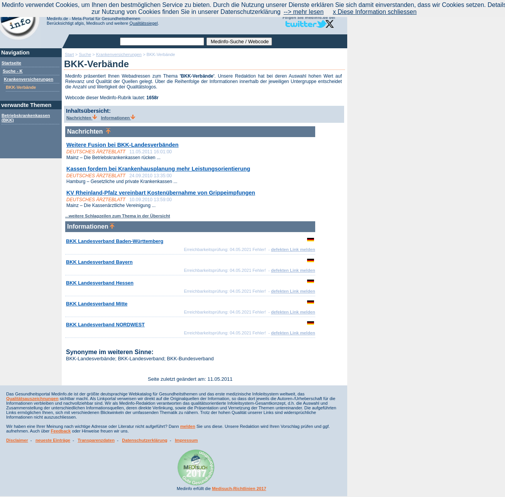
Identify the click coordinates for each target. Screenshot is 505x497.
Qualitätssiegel (144, 23)
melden (187, 426)
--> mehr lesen (304, 11)
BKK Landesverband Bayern (99, 262)
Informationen (118, 117)
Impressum (186, 440)
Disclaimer (17, 440)
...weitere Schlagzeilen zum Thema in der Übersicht (117, 216)
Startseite (11, 63)
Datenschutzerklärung (144, 440)
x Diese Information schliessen (375, 11)
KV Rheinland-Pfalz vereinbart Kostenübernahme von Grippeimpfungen (160, 193)
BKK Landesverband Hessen (99, 283)
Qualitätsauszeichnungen (32, 398)
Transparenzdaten (96, 440)
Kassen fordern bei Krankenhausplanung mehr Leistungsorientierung (158, 169)
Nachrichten (81, 117)
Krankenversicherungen (28, 79)
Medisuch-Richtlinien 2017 (239, 488)
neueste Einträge (52, 440)
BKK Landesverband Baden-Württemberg (114, 241)
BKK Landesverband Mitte (96, 304)
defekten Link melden (293, 249)
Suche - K (13, 71)
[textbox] (162, 41)
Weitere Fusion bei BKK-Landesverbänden (122, 145)
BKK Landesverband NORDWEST (105, 324)
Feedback (61, 431)
